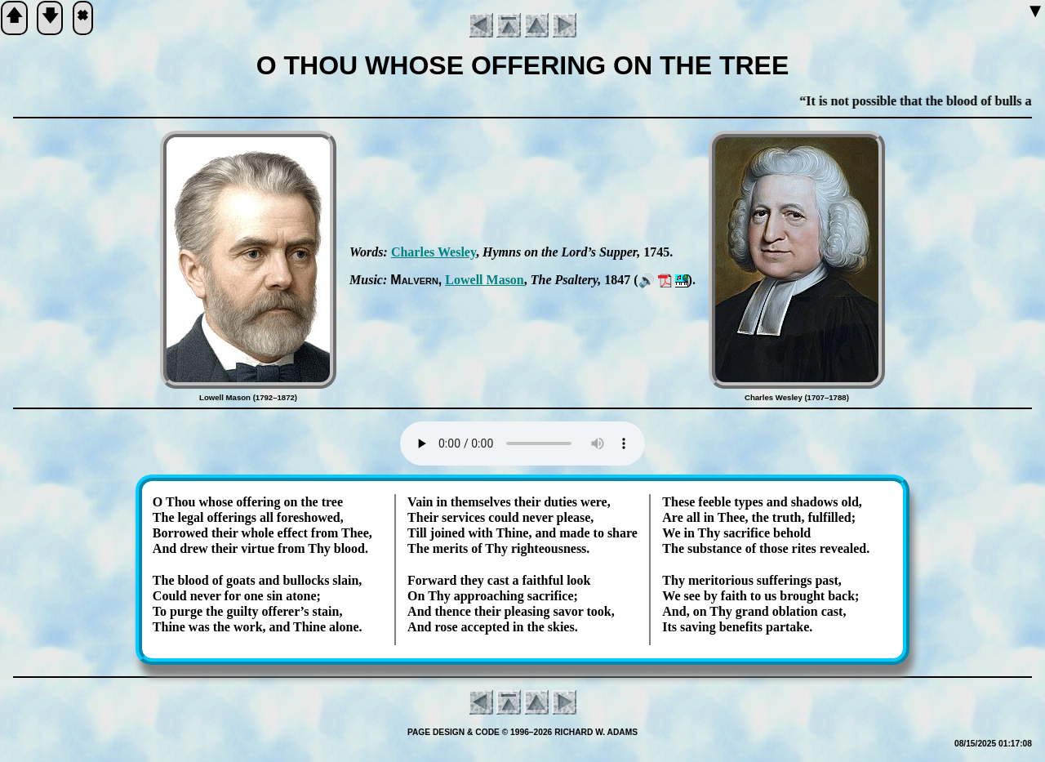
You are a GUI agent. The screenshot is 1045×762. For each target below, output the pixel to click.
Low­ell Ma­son (484, 280)
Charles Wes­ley (433, 252)
